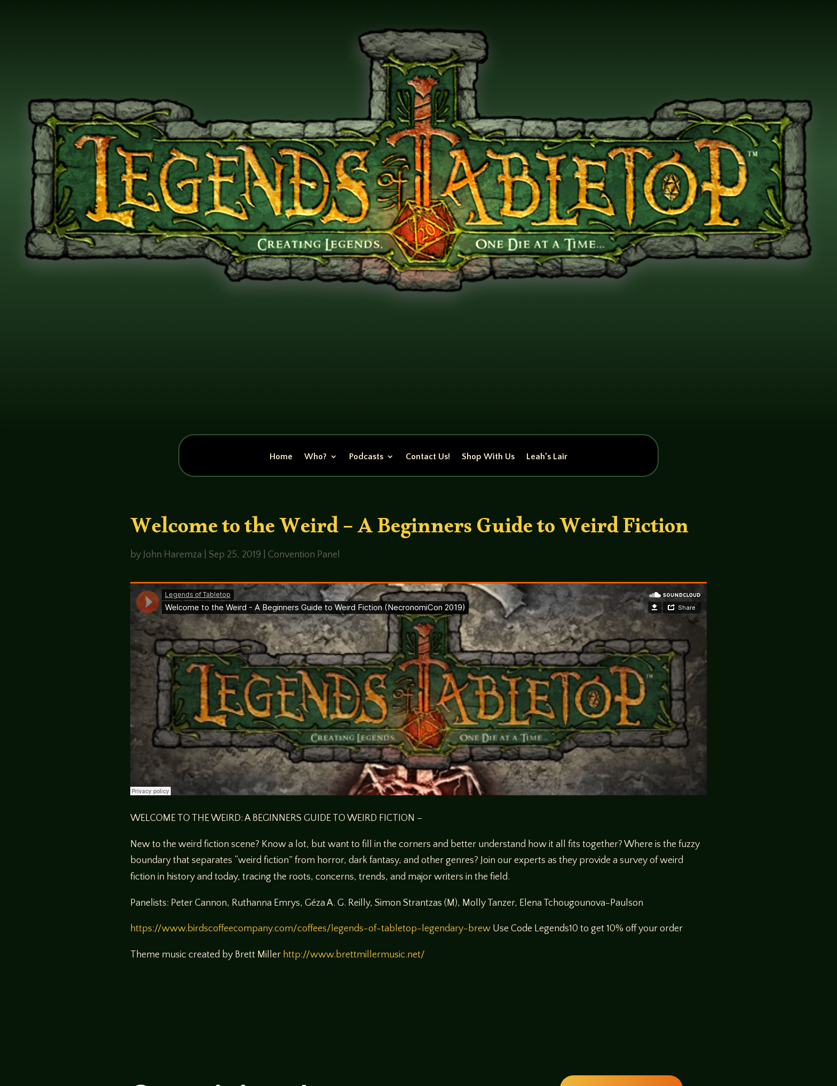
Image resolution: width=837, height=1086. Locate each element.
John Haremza (172, 554)
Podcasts (366, 457)
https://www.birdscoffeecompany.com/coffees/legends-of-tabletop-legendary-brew (310, 928)
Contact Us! (428, 457)
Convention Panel (304, 554)
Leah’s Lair (546, 457)
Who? (315, 457)
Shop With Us (488, 457)
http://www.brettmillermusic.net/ (354, 954)
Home (281, 457)
